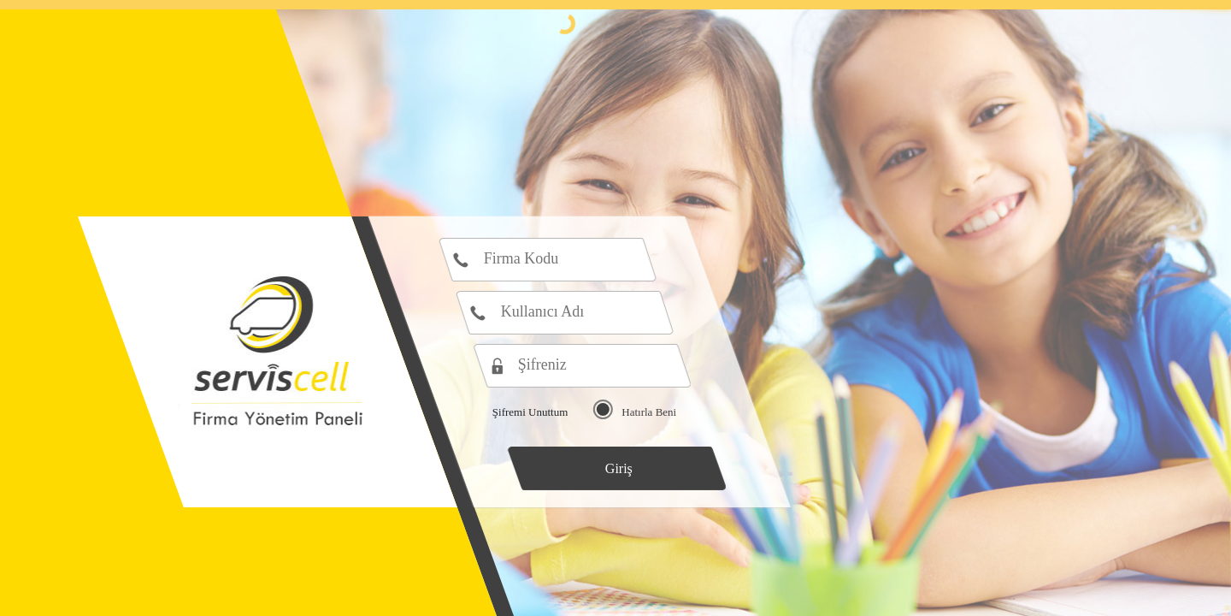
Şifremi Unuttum (530, 412)
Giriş (619, 468)
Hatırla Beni (648, 412)
